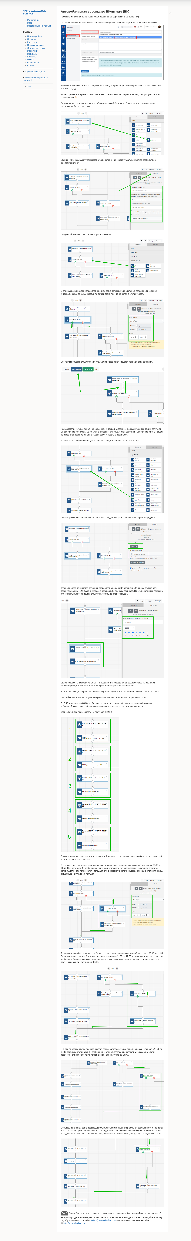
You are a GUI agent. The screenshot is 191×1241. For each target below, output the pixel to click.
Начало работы (34, 36)
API (29, 86)
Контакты (31, 57)
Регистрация (33, 20)
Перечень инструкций (34, 71)
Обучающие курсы (36, 48)
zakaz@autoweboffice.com (103, 1220)
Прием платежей (35, 45)
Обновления (33, 62)
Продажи (31, 39)
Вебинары (32, 54)
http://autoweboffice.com (74, 1223)
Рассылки (32, 42)
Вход (29, 23)
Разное (30, 59)
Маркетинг (32, 51)
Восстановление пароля (39, 26)
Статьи (30, 65)
